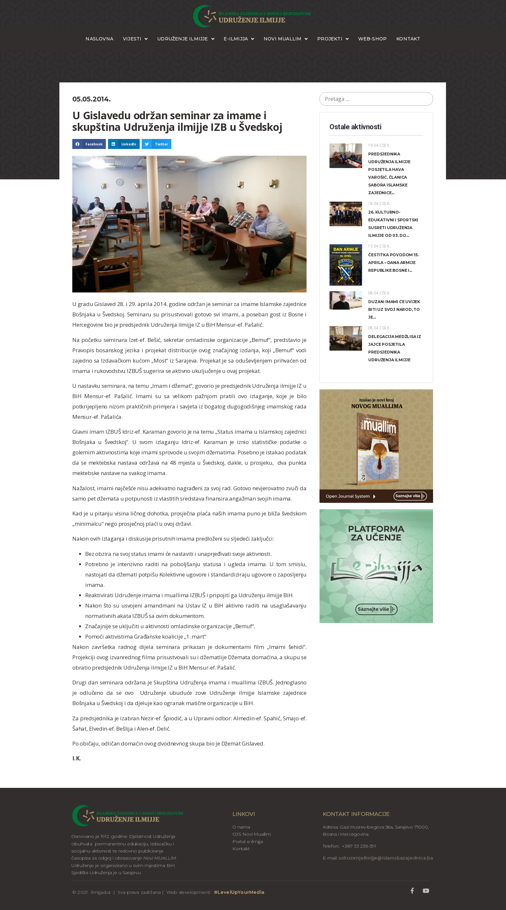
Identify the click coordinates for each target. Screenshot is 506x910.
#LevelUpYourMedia (239, 892)
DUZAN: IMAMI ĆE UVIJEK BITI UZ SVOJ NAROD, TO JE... (394, 309)
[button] (89, 144)
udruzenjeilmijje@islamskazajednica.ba (385, 858)
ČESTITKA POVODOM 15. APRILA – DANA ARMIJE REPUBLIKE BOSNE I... (393, 262)
